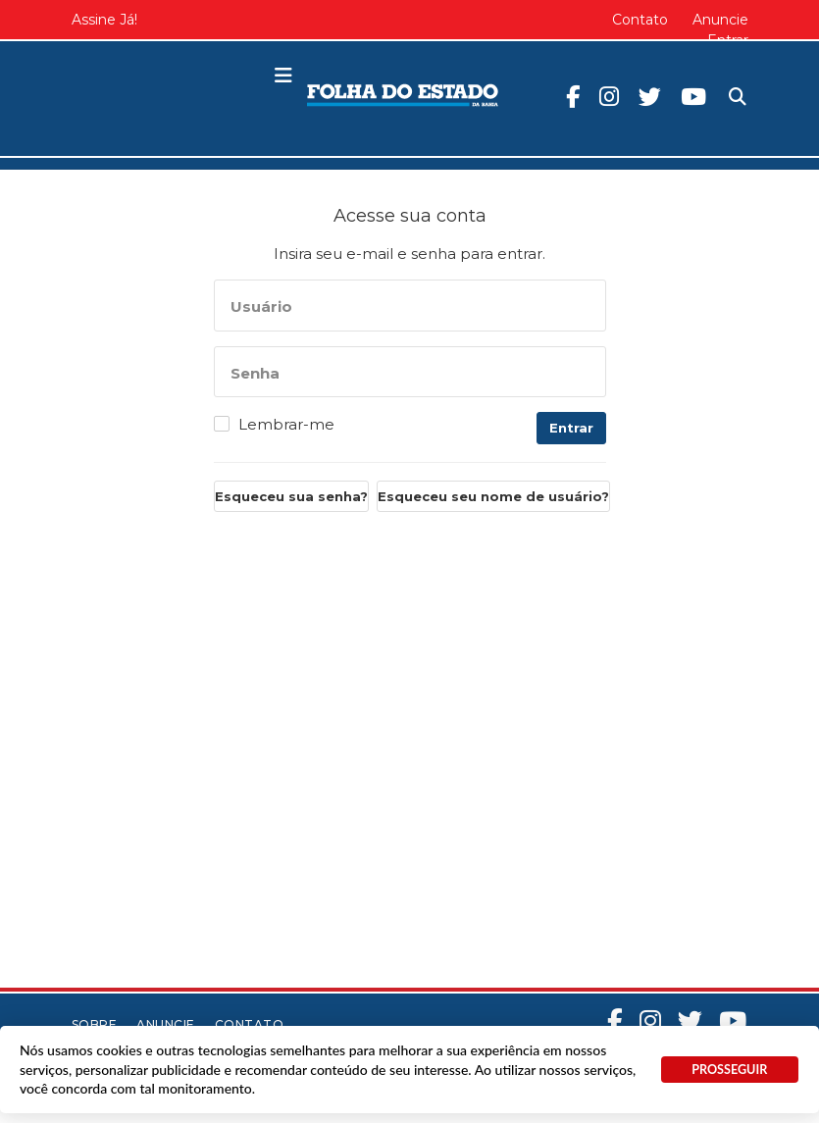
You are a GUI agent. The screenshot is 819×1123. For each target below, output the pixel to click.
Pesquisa (721, 80)
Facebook (572, 97)
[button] (283, 76)
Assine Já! (104, 19)
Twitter (650, 97)
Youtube (693, 97)
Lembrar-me (286, 425)
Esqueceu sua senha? (291, 496)
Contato (640, 19)
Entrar (571, 427)
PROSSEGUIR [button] (729, 1069)
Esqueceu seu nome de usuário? (493, 496)
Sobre (95, 1024)
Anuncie (720, 19)
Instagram (609, 97)
